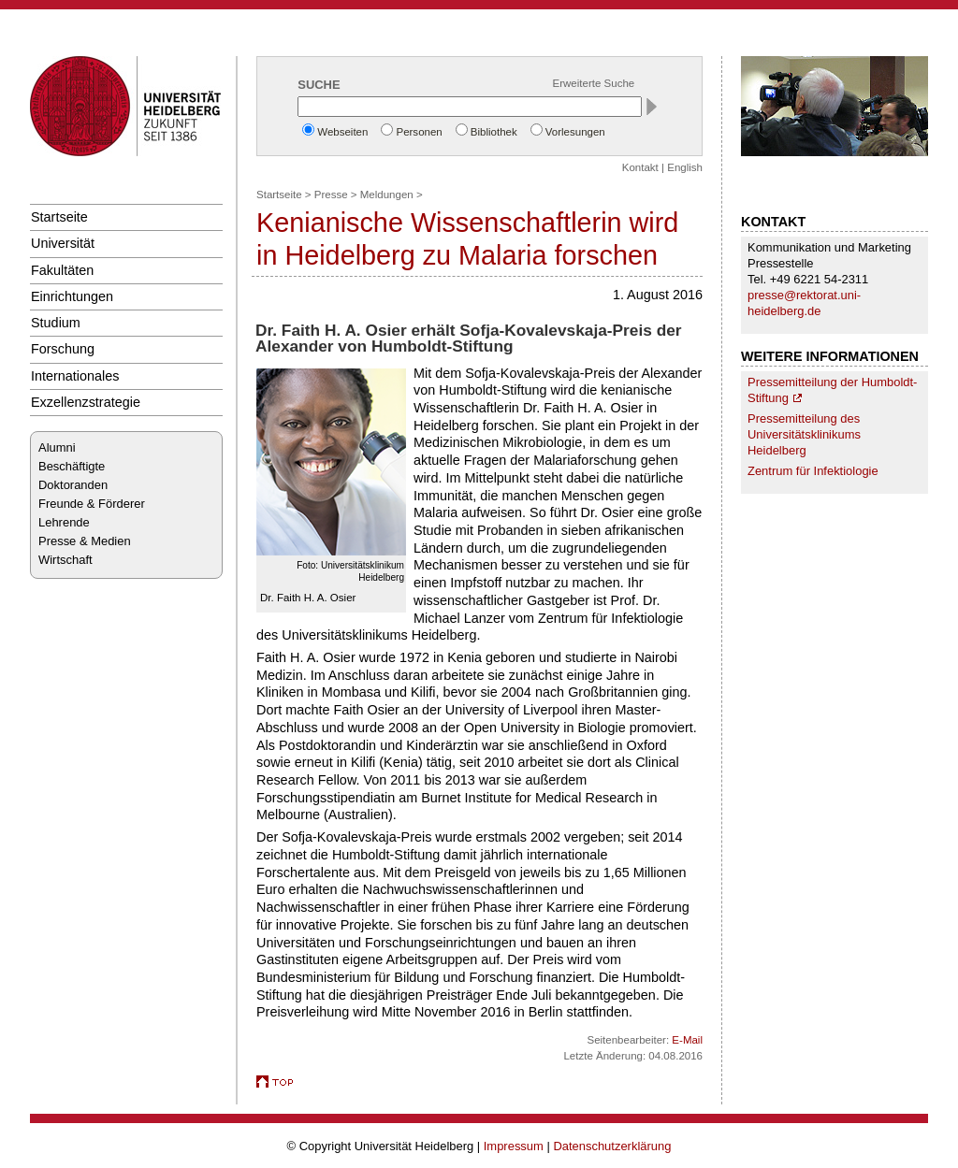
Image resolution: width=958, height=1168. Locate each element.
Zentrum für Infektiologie (813, 471)
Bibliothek (494, 131)
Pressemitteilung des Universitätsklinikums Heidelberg (804, 434)
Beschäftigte (71, 466)
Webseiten (342, 131)
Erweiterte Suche (594, 83)
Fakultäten (62, 270)
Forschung (62, 348)
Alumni (57, 447)
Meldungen (387, 194)
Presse (331, 194)
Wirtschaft (65, 560)
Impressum (514, 1146)
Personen (419, 131)
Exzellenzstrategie (85, 402)
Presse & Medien (84, 541)
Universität (62, 243)
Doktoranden (73, 485)
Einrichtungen (72, 296)
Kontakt (640, 167)
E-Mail (687, 1039)
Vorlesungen (575, 131)
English (685, 167)
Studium (55, 322)
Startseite (59, 216)
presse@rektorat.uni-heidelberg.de (804, 303)
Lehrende (64, 522)
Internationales (75, 375)
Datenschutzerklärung (612, 1146)
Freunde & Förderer (91, 504)
